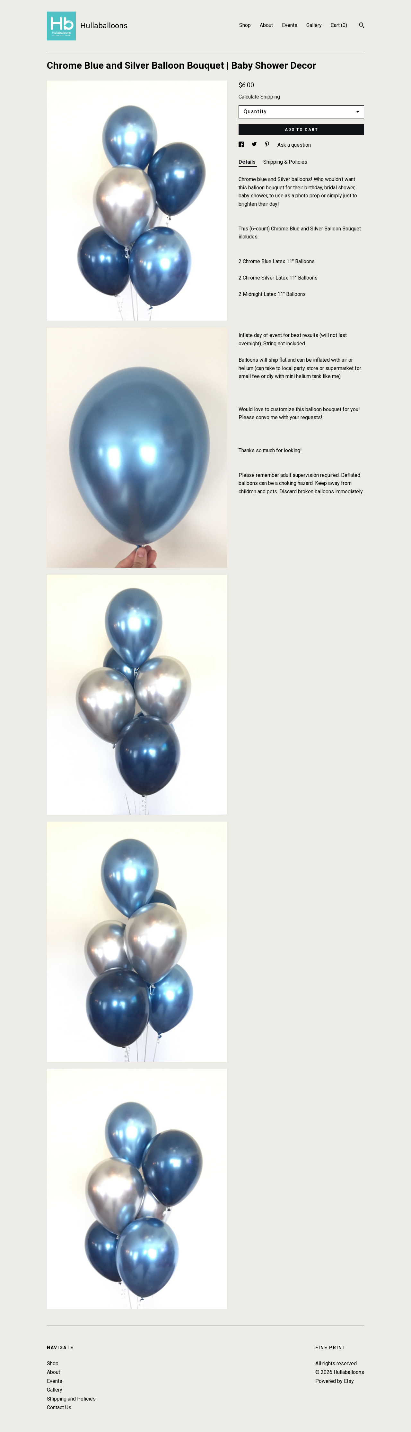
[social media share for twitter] (254, 145)
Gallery (314, 25)
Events (289, 25)
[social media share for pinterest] (268, 145)
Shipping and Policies (71, 1399)
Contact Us (59, 1407)
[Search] (361, 26)
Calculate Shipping (259, 97)
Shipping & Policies (285, 162)
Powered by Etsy (334, 1381)
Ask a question (294, 145)
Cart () (339, 25)
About (266, 25)
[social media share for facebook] (242, 145)
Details (248, 162)
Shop (245, 25)
